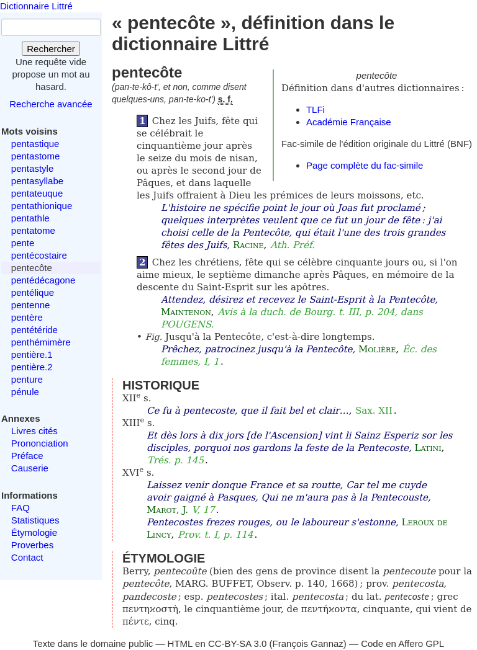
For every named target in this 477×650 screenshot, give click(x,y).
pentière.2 (32, 367)
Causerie (29, 468)
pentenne (30, 305)
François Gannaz (308, 643)
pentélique (32, 292)
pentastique (35, 143)
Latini (428, 447)
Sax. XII (374, 410)
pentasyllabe (37, 181)
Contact (27, 557)
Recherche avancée (50, 104)
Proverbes (32, 545)
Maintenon (186, 312)
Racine (248, 245)
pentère (27, 317)
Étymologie (34, 532)
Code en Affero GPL (402, 643)
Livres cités (34, 430)
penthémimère (41, 342)
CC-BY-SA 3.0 (237, 643)
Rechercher (51, 48)
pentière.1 (32, 354)
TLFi (315, 109)
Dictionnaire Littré (36, 6)
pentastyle (32, 168)
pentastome (35, 156)
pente (23, 243)
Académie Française (348, 122)
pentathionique (41, 205)
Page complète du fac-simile (364, 165)
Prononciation (39, 443)
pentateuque (37, 193)
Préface (27, 455)
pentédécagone (43, 280)
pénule (25, 391)
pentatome (33, 230)
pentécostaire (39, 255)
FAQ (20, 507)
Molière (377, 349)
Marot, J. (167, 509)
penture (27, 379)
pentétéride (34, 329)
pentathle (30, 218)
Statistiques (35, 520)
